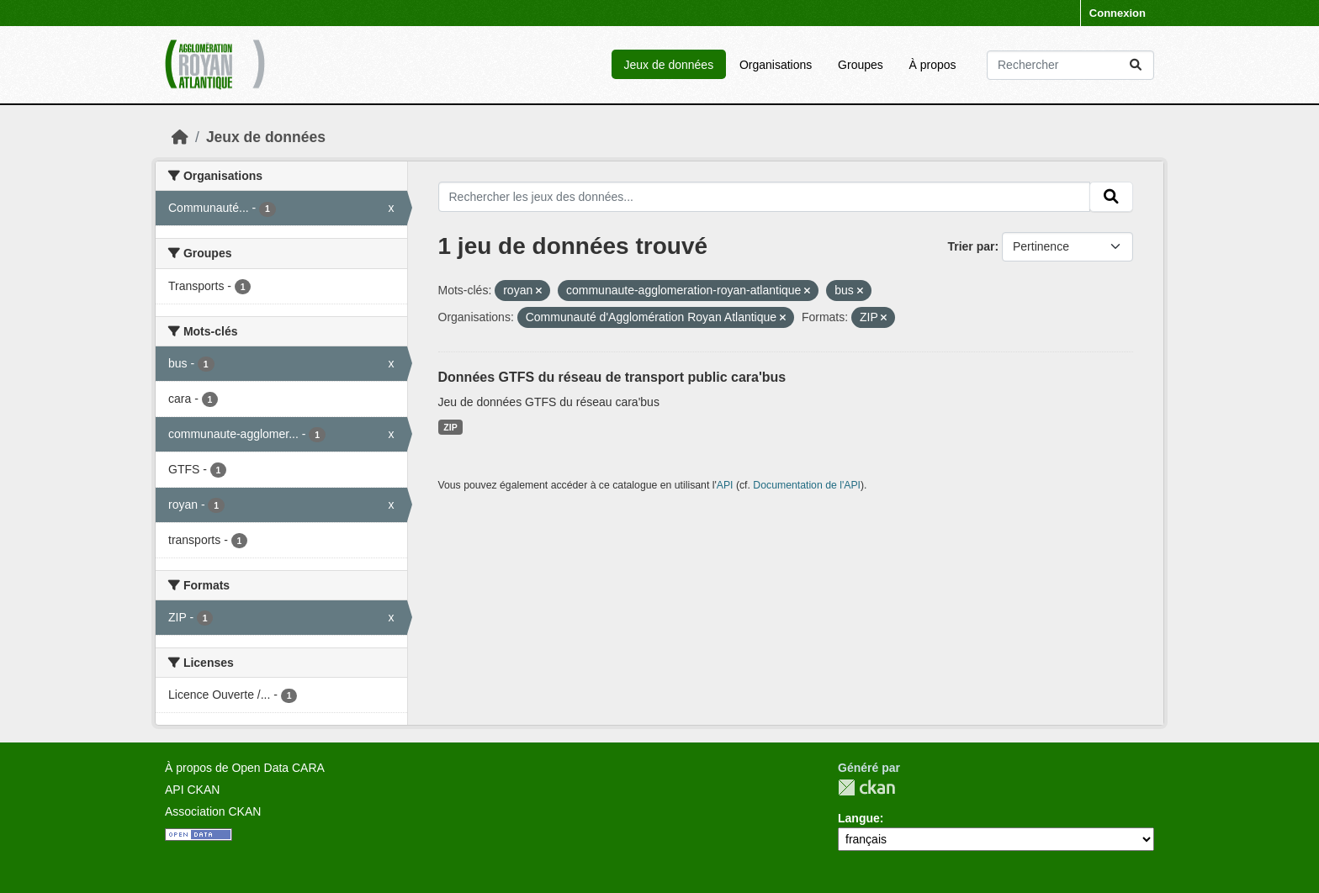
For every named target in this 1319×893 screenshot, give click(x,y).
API (725, 485)
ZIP (450, 427)
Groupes (860, 64)
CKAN (866, 787)
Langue (859, 818)
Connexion (1117, 13)
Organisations (775, 64)
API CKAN (192, 789)
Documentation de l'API (807, 485)
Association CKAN (213, 811)
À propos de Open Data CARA (245, 767)
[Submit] (1135, 65)
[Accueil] (180, 137)
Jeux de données (668, 64)
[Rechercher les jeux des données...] (1070, 65)
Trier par (970, 246)
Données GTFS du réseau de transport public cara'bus (612, 377)
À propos (932, 64)
